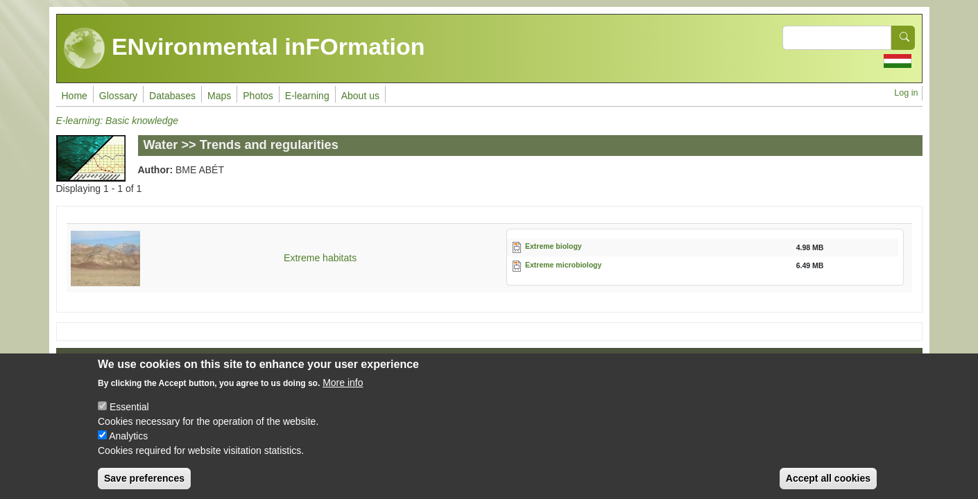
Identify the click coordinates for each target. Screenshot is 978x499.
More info (343, 393)
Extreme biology (553, 246)
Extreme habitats (320, 257)
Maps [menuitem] (219, 95)
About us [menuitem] (360, 95)
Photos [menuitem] (258, 95)
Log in (906, 93)
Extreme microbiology (563, 265)
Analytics (128, 446)
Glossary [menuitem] (118, 95)
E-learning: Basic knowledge (117, 120)
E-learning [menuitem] (307, 95)
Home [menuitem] (74, 95)
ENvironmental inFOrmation (244, 48)
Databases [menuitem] (172, 95)
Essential (129, 417)
